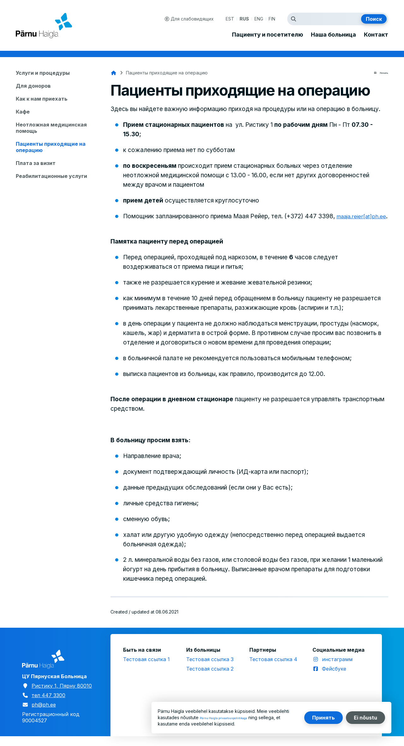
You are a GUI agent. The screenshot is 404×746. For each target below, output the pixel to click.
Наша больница (333, 35)
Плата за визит (36, 163)
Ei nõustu (365, 717)
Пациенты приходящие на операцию (51, 147)
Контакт (376, 35)
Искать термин (295, 18)
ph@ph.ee (44, 714)
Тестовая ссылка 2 (210, 678)
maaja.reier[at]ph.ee (151, 225)
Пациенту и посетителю (267, 35)
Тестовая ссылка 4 (273, 669)
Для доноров (33, 86)
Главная (113, 73)
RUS (244, 18)
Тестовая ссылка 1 (146, 669)
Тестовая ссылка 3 (210, 669)
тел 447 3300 (48, 705)
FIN (272, 18)
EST (230, 18)
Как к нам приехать (42, 99)
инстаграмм (337, 669)
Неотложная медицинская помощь (51, 127)
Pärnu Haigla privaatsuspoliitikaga (235, 717)
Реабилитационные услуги (51, 176)
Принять (323, 717)
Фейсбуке (334, 678)
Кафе (23, 112)
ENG (258, 18)
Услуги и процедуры (43, 73)
